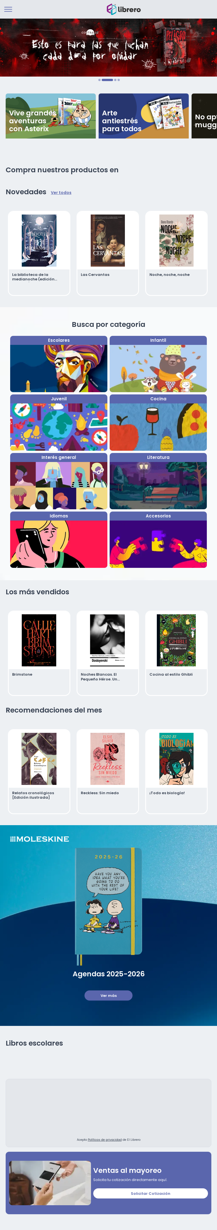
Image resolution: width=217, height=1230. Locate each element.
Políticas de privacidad (105, 1138)
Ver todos (61, 193)
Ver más (109, 995)
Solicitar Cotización (150, 1193)
